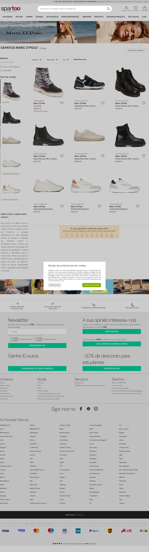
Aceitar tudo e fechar (91, 285)
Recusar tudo (55, 285)
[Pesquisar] (108, 9)
